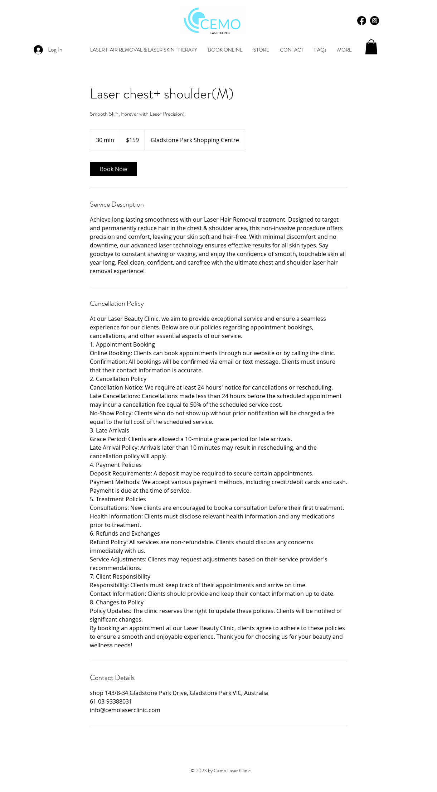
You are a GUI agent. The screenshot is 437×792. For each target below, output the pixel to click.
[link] (113, 169)
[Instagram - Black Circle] (374, 20)
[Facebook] (361, 20)
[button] (371, 46)
